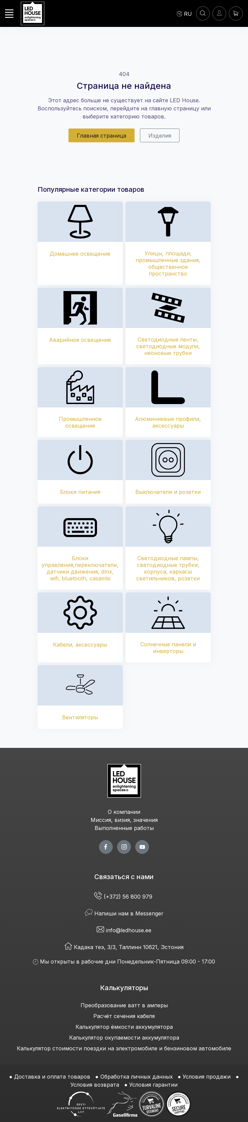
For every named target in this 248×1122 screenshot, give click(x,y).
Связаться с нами (124, 877)
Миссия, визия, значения (124, 820)
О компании (124, 811)
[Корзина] (236, 13)
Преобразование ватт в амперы (124, 1005)
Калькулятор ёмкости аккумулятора (124, 1026)
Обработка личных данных (136, 1076)
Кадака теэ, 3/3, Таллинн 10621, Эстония (124, 947)
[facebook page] (106, 847)
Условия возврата (94, 1084)
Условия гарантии (153, 1084)
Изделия (159, 135)
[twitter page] (124, 847)
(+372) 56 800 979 (124, 896)
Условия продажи (207, 1076)
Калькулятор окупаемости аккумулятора (124, 1037)
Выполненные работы (124, 828)
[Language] (184, 13)
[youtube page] (142, 847)
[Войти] (219, 13)
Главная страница (101, 135)
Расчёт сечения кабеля (124, 1016)
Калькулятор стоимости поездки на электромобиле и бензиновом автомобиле (124, 1048)
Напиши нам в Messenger (124, 913)
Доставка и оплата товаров (52, 1076)
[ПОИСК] (203, 13)
